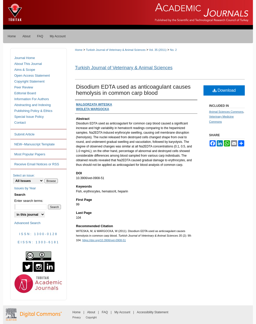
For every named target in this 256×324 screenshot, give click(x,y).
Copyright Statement (29, 81)
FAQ (105, 312)
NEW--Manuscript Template (34, 144)
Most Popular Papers (29, 154)
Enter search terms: (28, 201)
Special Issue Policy (29, 117)
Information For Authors (31, 99)
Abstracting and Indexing (32, 105)
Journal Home (24, 58)
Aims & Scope (24, 70)
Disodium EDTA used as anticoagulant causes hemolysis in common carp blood (133, 90)
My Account (122, 312)
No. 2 (173, 49)
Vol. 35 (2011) (158, 49)
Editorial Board (25, 93)
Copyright (91, 317)
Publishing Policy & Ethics (33, 111)
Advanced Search (27, 223)
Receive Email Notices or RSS (36, 164)
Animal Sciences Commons (226, 111)
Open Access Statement (32, 75)
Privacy (76, 317)
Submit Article (24, 134)
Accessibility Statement (152, 312)
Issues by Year (25, 188)
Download (224, 90)
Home (78, 49)
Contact (20, 122)
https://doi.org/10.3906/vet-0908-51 (104, 240)
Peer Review (23, 87)
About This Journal (28, 64)
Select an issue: (24, 175)
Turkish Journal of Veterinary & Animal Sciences (116, 49)
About (91, 312)
